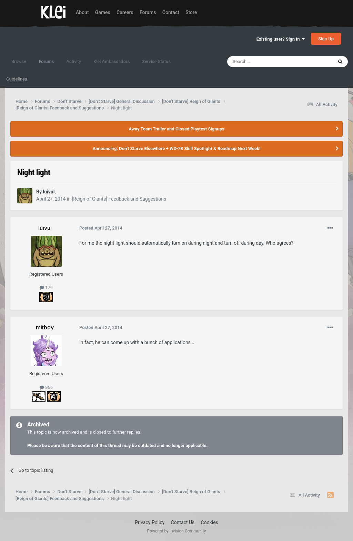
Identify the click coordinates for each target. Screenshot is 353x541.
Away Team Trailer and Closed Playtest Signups (176, 128)
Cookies (209, 522)
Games (102, 12)
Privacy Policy (149, 522)
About (82, 12)
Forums (148, 12)
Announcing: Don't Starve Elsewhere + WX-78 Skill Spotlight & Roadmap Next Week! (176, 148)
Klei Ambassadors (111, 61)
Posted (100, 228)
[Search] (263, 61)
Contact (170, 12)
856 (46, 387)
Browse (18, 61)
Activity (73, 61)
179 (46, 287)
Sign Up (326, 38)
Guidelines (16, 79)
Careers (125, 12)
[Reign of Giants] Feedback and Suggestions (119, 199)
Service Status (156, 61)
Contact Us (183, 522)
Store (191, 12)
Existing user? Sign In (280, 39)
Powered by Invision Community (176, 531)
